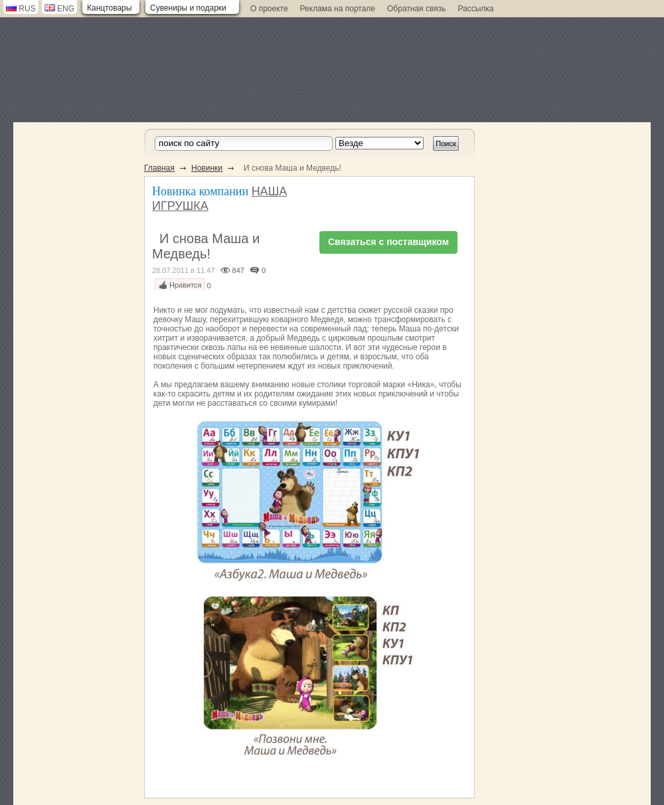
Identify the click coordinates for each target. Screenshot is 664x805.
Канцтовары (109, 8)
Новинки (206, 168)
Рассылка (475, 8)
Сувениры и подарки (188, 8)
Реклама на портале (337, 8)
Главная (159, 168)
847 (238, 270)
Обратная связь (416, 8)
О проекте (269, 8)
